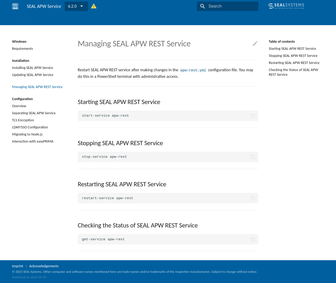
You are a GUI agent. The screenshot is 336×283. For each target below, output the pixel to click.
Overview (19, 106)
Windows (44, 19)
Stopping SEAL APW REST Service (293, 55)
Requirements (22, 48)
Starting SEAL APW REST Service (292, 48)
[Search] (227, 6)
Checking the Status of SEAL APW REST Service (293, 72)
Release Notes (105, 19)
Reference (80, 19)
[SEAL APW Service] (15, 6)
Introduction (21, 19)
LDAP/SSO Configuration (30, 127)
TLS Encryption (23, 120)
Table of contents (282, 41)
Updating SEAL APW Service (32, 75)
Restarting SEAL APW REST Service (294, 63)
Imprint (17, 266)
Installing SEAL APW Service (32, 68)
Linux (62, 19)
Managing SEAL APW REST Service (37, 87)
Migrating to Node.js (27, 134)
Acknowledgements (44, 266)
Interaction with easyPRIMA (32, 141)
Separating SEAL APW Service (34, 113)
